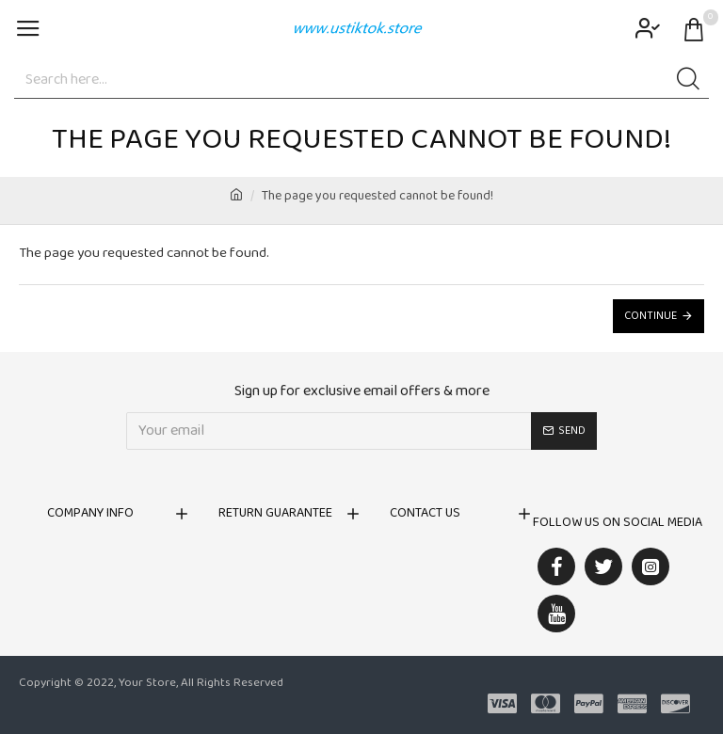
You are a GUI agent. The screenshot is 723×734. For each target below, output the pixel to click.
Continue (650, 316)
